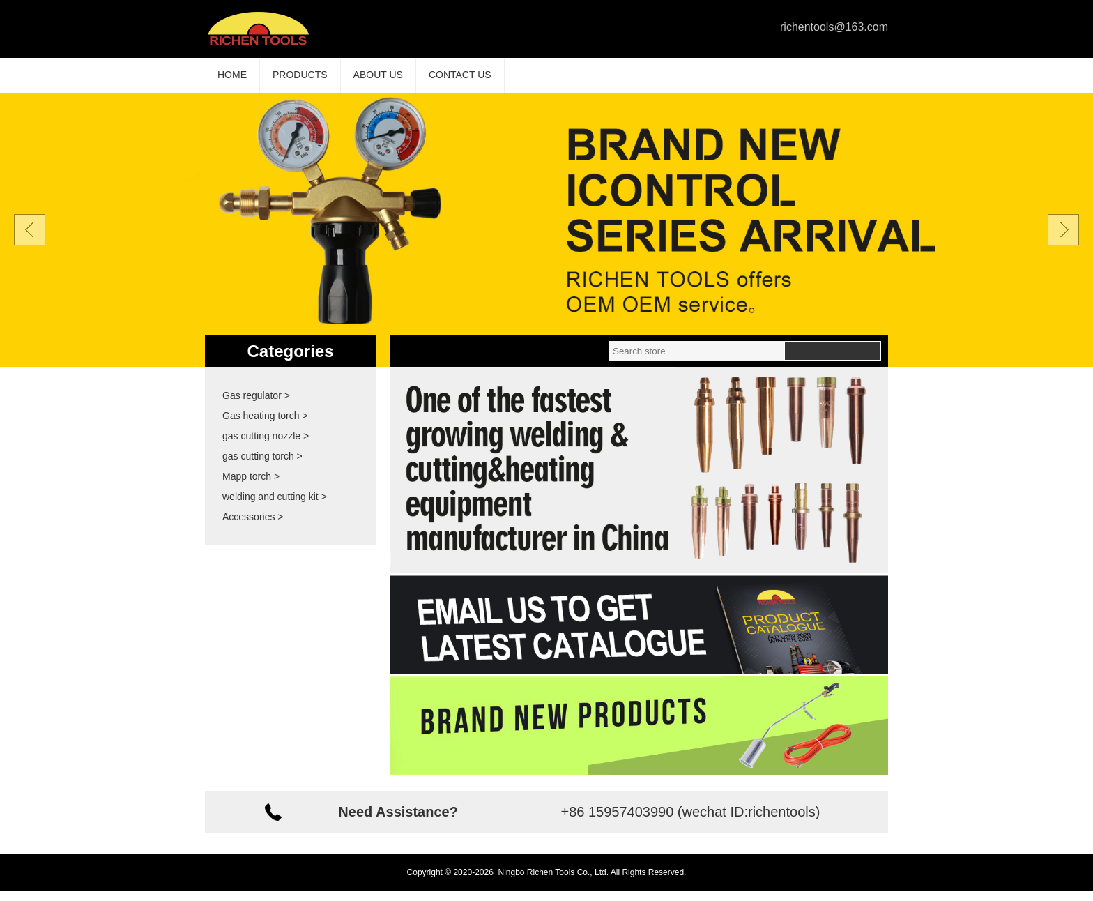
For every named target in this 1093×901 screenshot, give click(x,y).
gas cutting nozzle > (265, 445)
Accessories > (253, 526)
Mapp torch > (251, 486)
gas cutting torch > (262, 465)
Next (1063, 239)
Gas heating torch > (265, 425)
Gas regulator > (256, 405)
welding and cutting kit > (274, 506)
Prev (29, 239)
